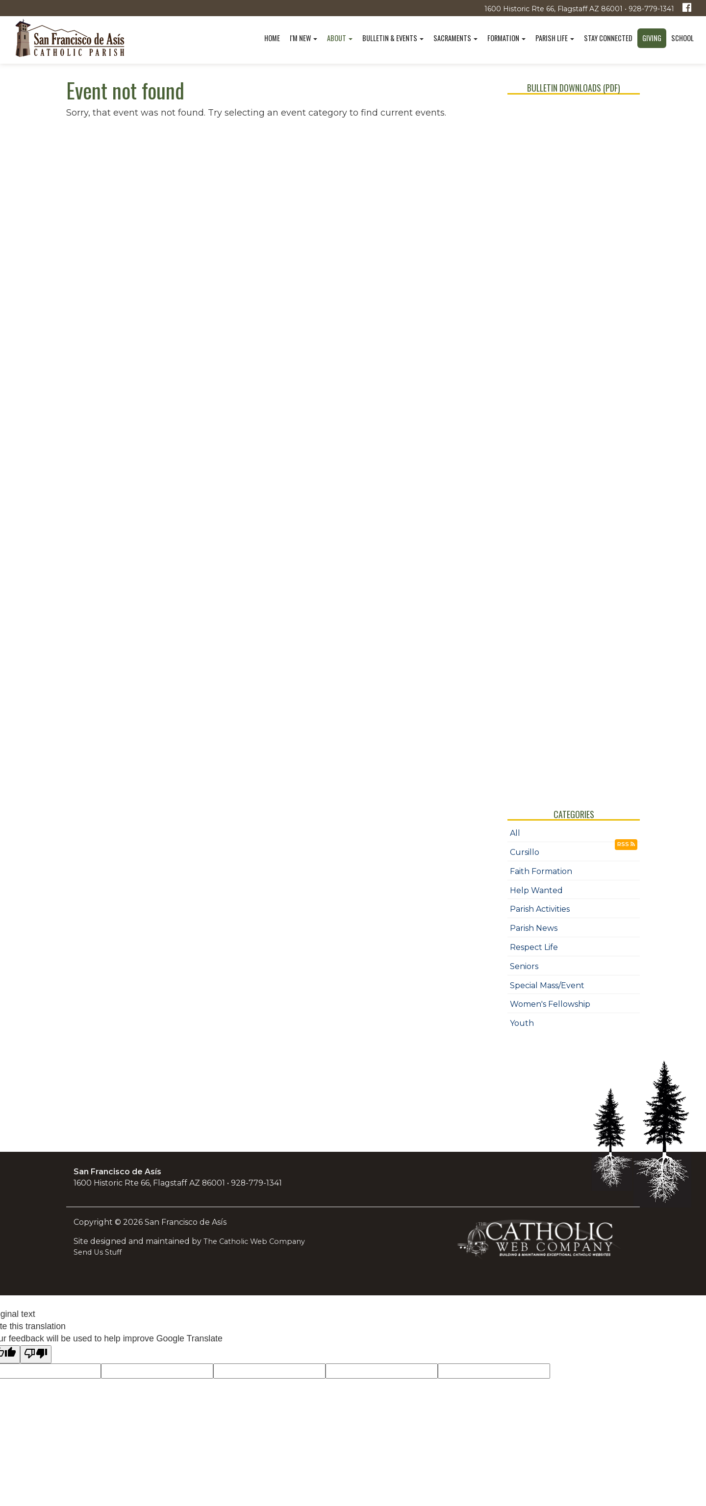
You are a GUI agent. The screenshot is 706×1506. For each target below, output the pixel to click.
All (515, 833)
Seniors (524, 966)
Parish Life (554, 38)
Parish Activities (540, 909)
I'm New (303, 38)
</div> (573, 442)
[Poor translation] (35, 1354)
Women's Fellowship (550, 1004)
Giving (651, 38)
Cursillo (524, 852)
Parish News (533, 928)
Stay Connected (608, 38)
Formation (506, 38)
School (682, 38)
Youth (522, 1023)
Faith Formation (541, 871)
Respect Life (534, 947)
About (340, 38)
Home (272, 38)
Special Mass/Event (547, 985)
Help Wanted (536, 890)
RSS (626, 844)
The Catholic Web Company (254, 1241)
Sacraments (455, 38)
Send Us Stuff (98, 1252)
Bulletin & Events (393, 38)
